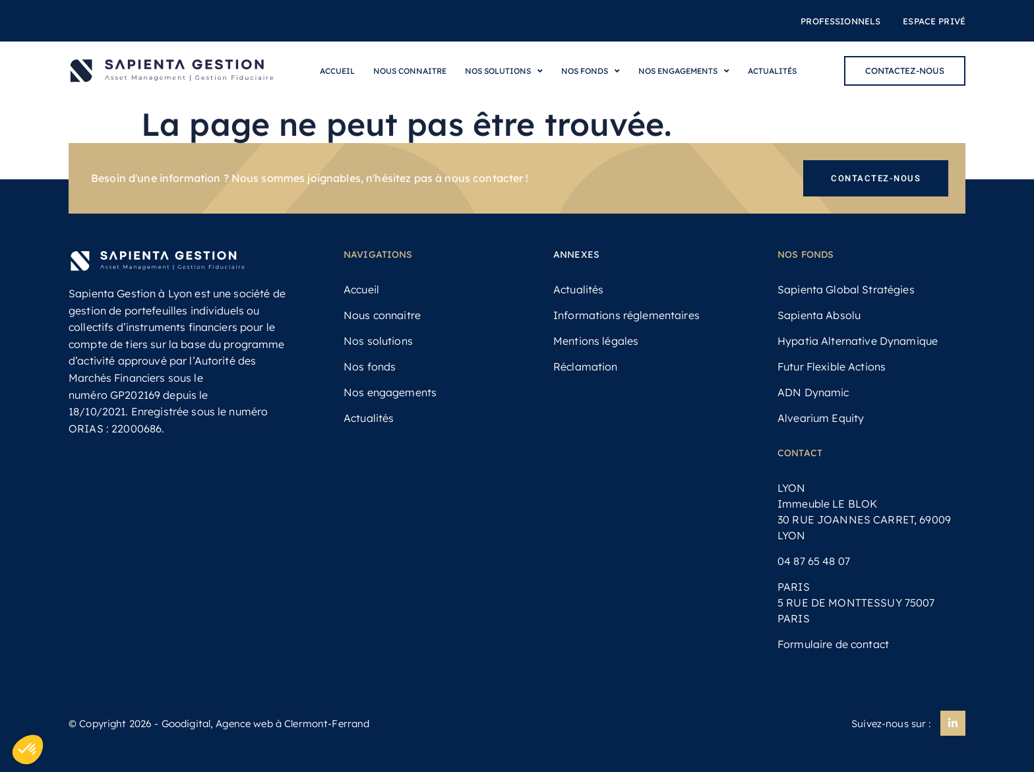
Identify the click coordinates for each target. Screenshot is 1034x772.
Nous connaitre (409, 71)
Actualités (772, 71)
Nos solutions (504, 71)
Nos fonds (590, 71)
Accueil (337, 71)
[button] (28, 749)
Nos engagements (683, 71)
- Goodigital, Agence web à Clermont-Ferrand (260, 723)
